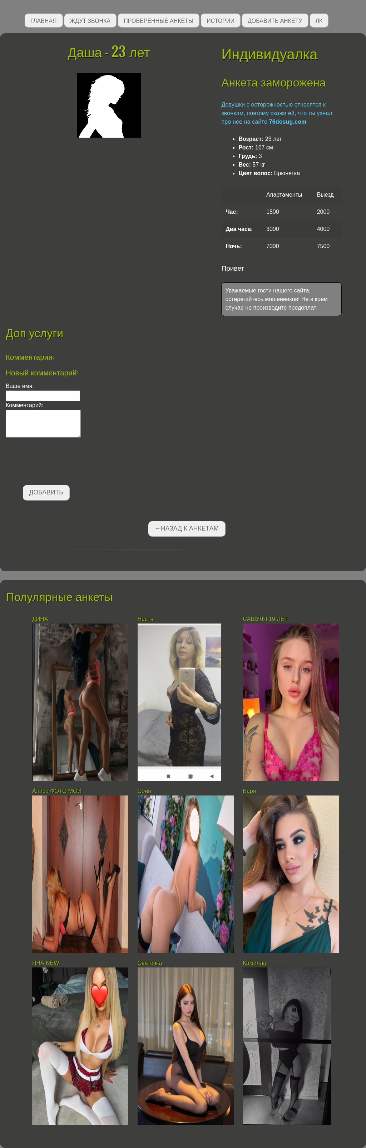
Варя (249, 791)
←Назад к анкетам (186, 528)
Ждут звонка (90, 20)
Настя (145, 619)
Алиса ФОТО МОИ (56, 791)
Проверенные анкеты (158, 20)
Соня (144, 791)
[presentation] (60, 463)
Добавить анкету (275, 20)
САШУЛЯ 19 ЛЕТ (265, 619)
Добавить (46, 492)
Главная (43, 20)
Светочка (150, 963)
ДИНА (41, 619)
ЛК (319, 20)
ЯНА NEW (46, 963)
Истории (220, 20)
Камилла (255, 963)
